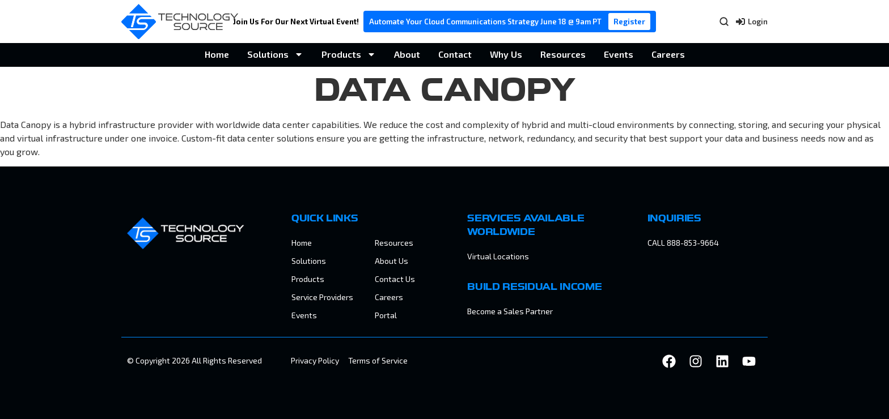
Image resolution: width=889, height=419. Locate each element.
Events (618, 54)
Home (217, 54)
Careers (668, 54)
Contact (455, 54)
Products (348, 54)
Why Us (506, 54)
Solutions (275, 54)
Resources (563, 54)
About (407, 54)
